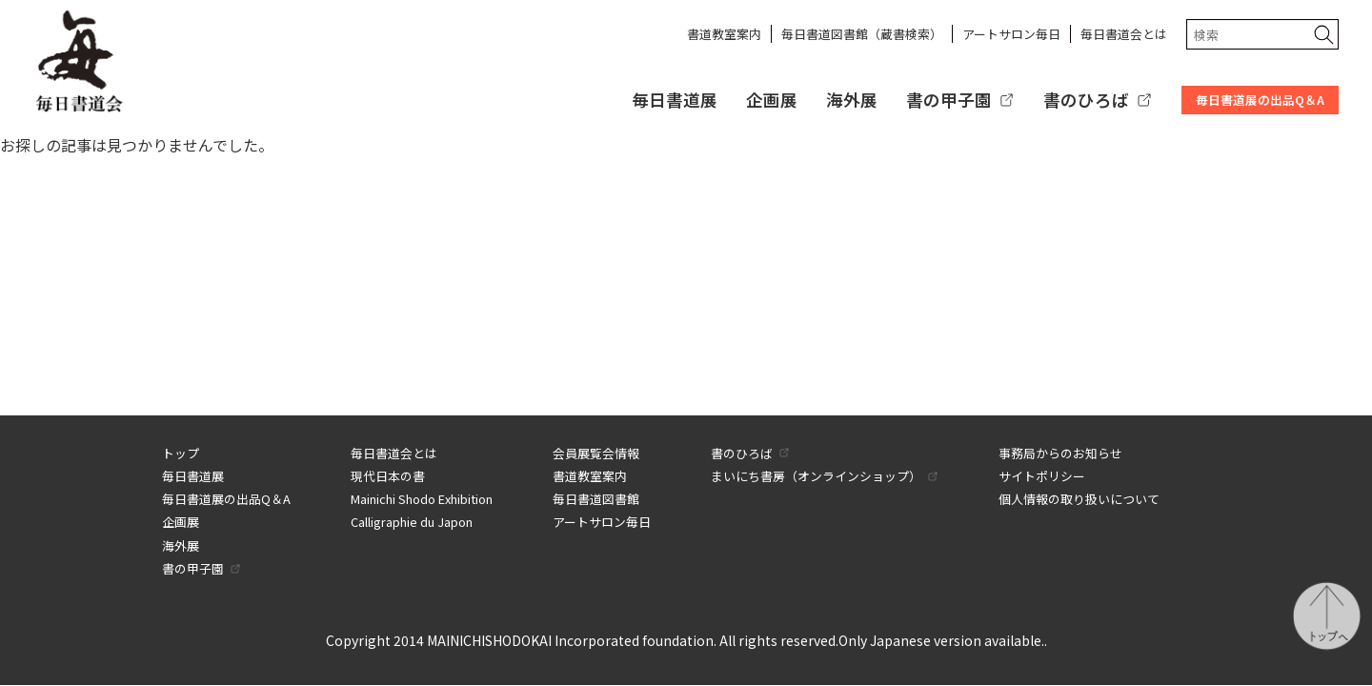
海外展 (852, 99)
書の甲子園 (949, 99)
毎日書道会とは (1123, 34)
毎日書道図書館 (596, 499)
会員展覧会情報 (596, 453)
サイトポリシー (1042, 476)
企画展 (771, 99)
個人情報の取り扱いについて (1079, 499)
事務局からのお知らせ (1060, 453)
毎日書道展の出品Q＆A (1260, 100)
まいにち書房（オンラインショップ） (816, 476)
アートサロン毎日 (1011, 34)
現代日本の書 (388, 476)
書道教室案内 (724, 34)
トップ (180, 453)
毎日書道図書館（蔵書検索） (861, 34)
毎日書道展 (674, 99)
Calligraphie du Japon (412, 522)
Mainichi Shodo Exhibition (422, 499)
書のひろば (1086, 99)
